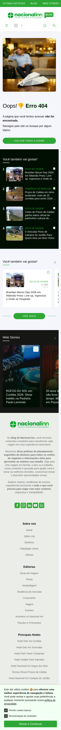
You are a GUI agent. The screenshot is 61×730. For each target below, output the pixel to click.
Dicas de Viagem (29, 573)
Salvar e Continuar (30, 724)
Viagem (29, 604)
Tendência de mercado (29, 591)
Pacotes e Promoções (29, 622)
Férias (29, 579)
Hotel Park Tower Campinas (29, 653)
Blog (33, 3)
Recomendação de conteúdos (20, 716)
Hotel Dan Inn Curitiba (29, 641)
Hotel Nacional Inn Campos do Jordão (29, 678)
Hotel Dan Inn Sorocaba (29, 647)
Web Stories (51, 3)
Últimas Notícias (14, 3)
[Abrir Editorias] (18, 25)
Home (29, 530)
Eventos (29, 610)
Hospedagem (29, 585)
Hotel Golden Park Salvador (29, 659)
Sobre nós (29, 536)
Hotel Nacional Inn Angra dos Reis (29, 666)
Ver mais (29, 316)
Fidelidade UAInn (29, 548)
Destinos (29, 542)
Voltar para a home (29, 140)
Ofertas (29, 554)
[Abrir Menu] (6, 25)
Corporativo (29, 598)
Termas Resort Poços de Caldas (29, 672)
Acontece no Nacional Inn (29, 616)
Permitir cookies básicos (17, 710)
